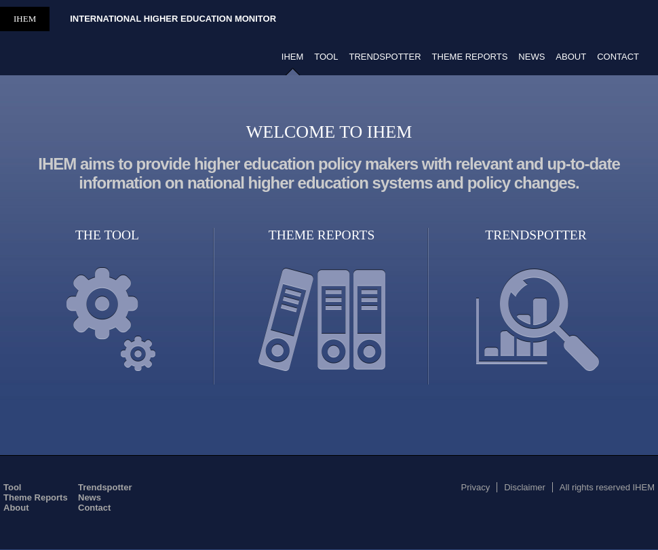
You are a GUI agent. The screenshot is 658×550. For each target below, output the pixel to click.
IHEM (25, 19)
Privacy (475, 487)
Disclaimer (524, 487)
